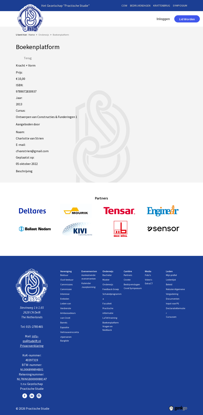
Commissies (66, 284)
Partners (128, 275)
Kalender (86, 283)
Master (105, 279)
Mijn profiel (171, 275)
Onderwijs (43, 34)
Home (64, 19)
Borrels (63, 322)
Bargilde (64, 340)
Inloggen (150, 19)
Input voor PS (172, 303)
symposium (180, 5)
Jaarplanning (88, 286)
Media (148, 271)
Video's (148, 279)
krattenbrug (161, 5)
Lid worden (174, 19)
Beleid (169, 284)
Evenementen (109, 19)
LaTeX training (109, 317)
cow (124, 5)
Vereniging (82, 19)
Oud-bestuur (66, 279)
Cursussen (171, 316)
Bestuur (64, 275)
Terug (28, 58)
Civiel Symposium (133, 288)
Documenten (172, 298)
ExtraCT (149, 283)
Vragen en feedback (107, 328)
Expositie (64, 327)
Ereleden (64, 298)
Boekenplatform (61, 34)
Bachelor (107, 275)
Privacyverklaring (32, 346)
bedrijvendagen (140, 5)
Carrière (128, 271)
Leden (169, 271)
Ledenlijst (171, 279)
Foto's (148, 275)
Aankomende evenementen (88, 277)
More (132, 18)
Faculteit (107, 303)
